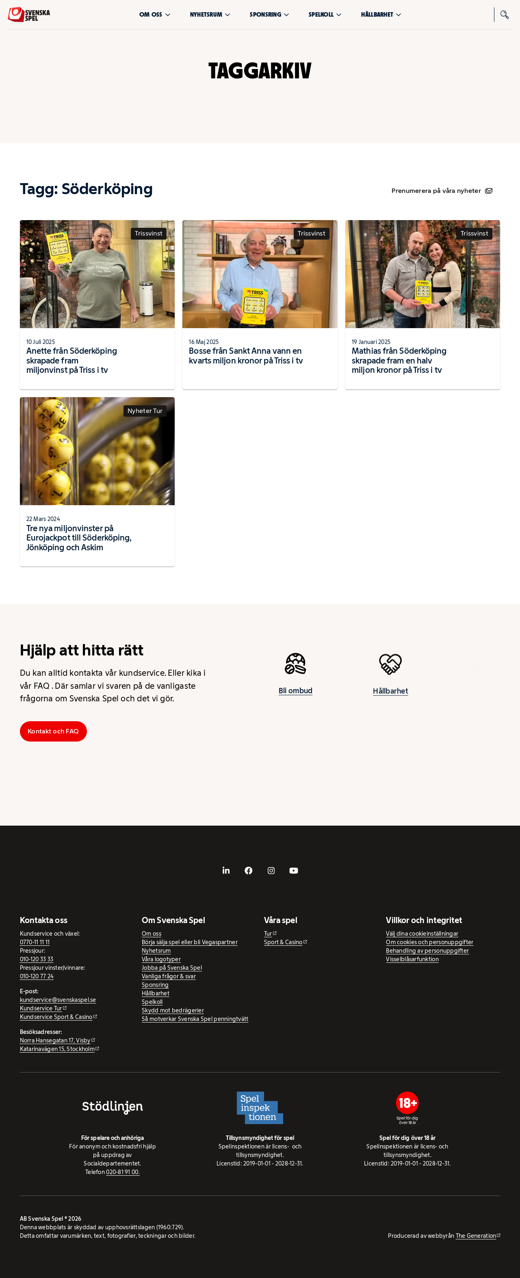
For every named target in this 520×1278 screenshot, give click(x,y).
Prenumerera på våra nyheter (442, 191)
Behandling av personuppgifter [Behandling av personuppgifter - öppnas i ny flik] (427, 950)
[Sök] (505, 14)
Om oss (155, 14)
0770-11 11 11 (35, 942)
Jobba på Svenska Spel (172, 967)
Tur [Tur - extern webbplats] (268, 933)
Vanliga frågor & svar (169, 976)
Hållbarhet (381, 14)
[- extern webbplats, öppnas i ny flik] (226, 870)
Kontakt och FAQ (53, 731)
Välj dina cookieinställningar (422, 933)
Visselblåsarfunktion (412, 959)
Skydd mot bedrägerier (173, 1010)
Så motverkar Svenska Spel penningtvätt (195, 1019)
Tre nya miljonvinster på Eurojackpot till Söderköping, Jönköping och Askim (79, 537)
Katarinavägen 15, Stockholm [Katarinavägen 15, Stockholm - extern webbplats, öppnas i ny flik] (57, 1049)
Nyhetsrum (210, 14)
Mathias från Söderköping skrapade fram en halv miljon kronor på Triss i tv (399, 360)
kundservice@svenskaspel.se (58, 999)
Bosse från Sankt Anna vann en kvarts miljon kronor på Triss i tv (246, 355)
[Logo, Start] (29, 14)
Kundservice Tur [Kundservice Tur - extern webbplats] (41, 1008)
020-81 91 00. (123, 1172)
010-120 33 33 (37, 959)
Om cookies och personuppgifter (429, 942)
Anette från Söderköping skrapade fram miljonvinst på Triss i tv (71, 360)
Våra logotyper (161, 959)
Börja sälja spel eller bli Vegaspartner (190, 942)
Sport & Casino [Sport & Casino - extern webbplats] (283, 942)
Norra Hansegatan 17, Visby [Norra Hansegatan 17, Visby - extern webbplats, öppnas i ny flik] (55, 1040)
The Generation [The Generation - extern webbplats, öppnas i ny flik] (476, 1235)
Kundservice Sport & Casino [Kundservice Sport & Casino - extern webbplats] (56, 1017)
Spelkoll (325, 14)
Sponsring (269, 14)
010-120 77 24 (37, 976)
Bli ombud (295, 694)
